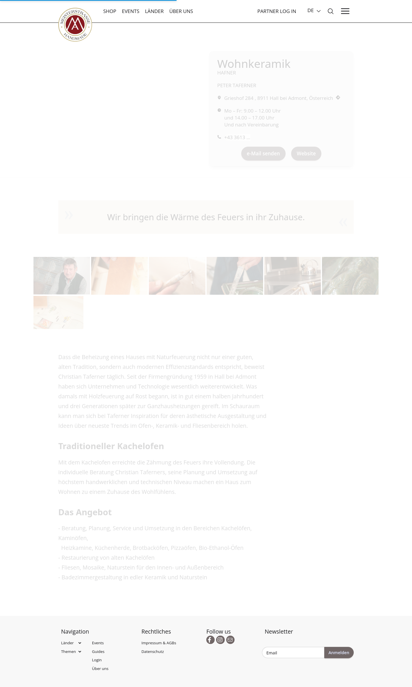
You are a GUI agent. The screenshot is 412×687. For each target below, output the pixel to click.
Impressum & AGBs (158, 642)
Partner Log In (276, 11)
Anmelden (338, 652)
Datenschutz (152, 651)
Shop (109, 11)
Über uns (181, 11)
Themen (68, 651)
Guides (98, 651)
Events (130, 11)
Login (97, 659)
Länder (154, 11)
